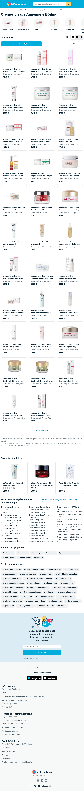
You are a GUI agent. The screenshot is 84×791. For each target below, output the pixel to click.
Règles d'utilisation (9, 717)
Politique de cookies (10, 731)
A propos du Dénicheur (11, 689)
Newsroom (6, 748)
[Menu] (3, 4)
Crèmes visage (36, 10)
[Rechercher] (68, 4)
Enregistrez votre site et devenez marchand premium (23, 696)
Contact (5, 693)
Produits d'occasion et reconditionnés (17, 762)
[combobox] (50, 4)
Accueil (3, 10)
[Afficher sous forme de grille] (73, 37)
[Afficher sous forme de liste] (77, 37)
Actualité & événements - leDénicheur (17, 744)
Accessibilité (7, 707)
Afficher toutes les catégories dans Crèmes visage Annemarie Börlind (60, 501)
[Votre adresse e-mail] (42, 646)
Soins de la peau (25, 10)
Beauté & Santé (12, 10)
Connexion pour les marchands (14, 700)
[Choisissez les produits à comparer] (73, 43)
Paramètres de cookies (11, 735)
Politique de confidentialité (12, 727)
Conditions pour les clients (12, 724)
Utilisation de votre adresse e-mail (33, 658)
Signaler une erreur (42, 430)
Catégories (6, 758)
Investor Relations (9, 751)
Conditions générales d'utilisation (15, 720)
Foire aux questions (10, 704)
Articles (5, 755)
